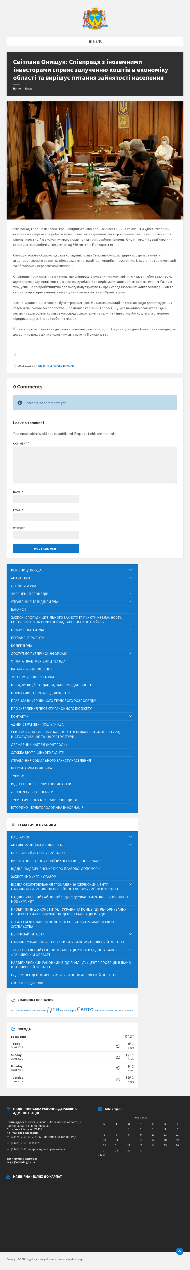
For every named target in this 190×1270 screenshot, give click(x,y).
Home (17, 88)
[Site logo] (95, 28)
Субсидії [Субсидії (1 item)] (109, 1010)
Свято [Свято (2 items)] (85, 1009)
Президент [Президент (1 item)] (70, 1010)
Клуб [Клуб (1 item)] (62, 1010)
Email (18, 510)
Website (19, 528)
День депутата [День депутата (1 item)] (39, 1010)
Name (18, 492)
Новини (70, 366)
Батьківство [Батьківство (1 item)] (17, 1010)
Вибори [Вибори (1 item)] (27, 1010)
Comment (21, 443)
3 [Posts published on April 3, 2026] (153, 1129)
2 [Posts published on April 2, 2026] (141, 1129)
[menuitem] (72, 570)
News (28, 88)
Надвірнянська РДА (49, 366)
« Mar (101, 1155)
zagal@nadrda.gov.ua (21, 1162)
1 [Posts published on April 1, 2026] (128, 1129)
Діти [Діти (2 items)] (53, 1009)
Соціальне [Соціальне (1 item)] (99, 1010)
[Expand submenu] (130, 570)
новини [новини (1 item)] (129, 1010)
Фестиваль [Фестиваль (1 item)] (119, 1010)
